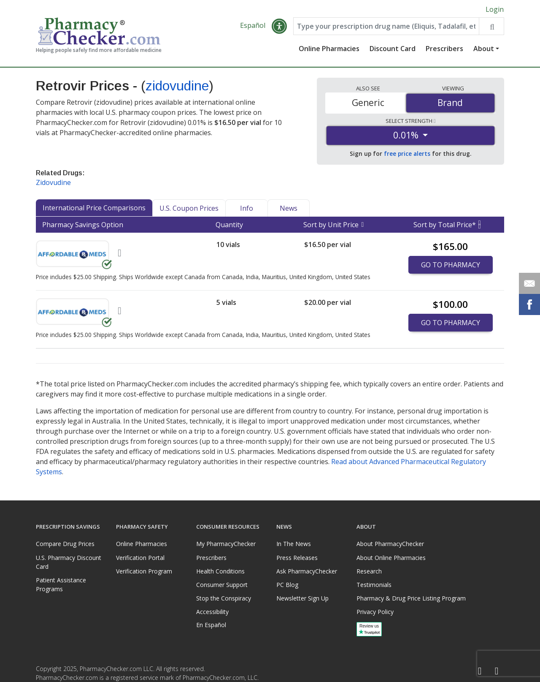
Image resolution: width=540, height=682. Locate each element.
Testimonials (374, 585)
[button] (279, 26)
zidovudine (177, 85)
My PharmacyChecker (226, 544)
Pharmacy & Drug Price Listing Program (411, 598)
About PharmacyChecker (390, 544)
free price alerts (407, 153)
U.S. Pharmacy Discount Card (68, 562)
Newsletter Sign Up (302, 598)
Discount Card (393, 48)
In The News (293, 544)
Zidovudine (53, 182)
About (483, 48)
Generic (368, 103)
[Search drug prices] (491, 26)
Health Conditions (220, 571)
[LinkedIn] (496, 671)
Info (246, 208)
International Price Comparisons (94, 207)
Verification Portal (140, 558)
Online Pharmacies (329, 48)
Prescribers (444, 48)
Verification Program (144, 571)
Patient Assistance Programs (61, 584)
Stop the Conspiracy (223, 598)
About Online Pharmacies (391, 558)
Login (495, 9)
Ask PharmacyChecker (306, 571)
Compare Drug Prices (65, 544)
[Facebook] (479, 671)
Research (369, 571)
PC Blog (287, 585)
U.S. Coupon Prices (189, 208)
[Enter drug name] (386, 26)
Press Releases (297, 558)
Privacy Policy (375, 612)
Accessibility (212, 612)
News (288, 208)
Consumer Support (222, 585)
